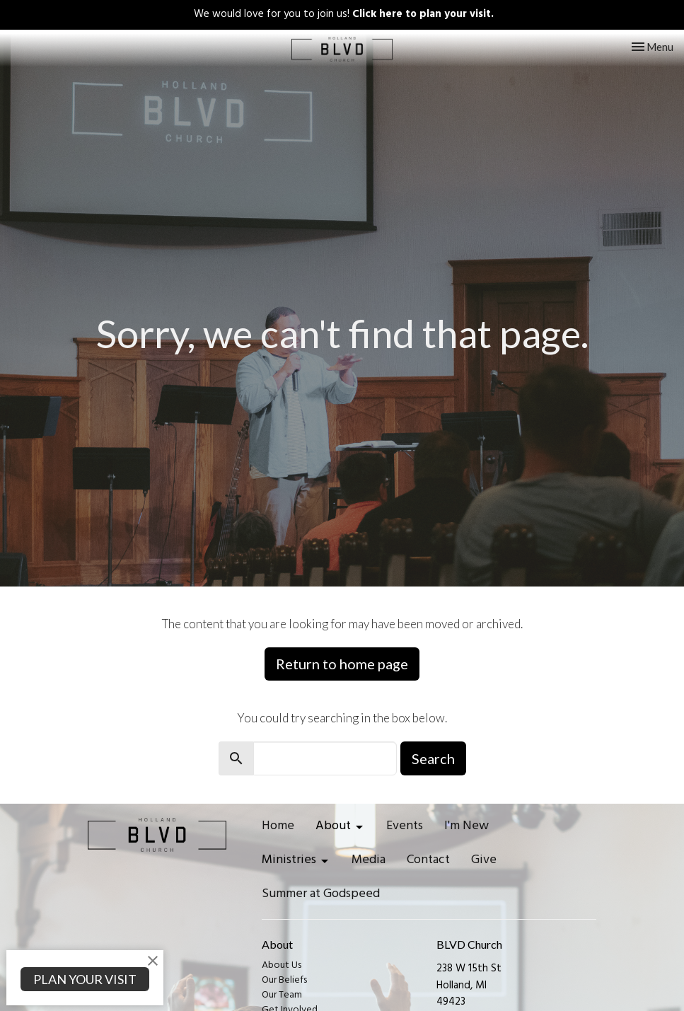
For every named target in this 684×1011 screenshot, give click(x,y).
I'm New (466, 828)
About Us (281, 966)
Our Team (282, 995)
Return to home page (342, 663)
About (340, 828)
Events (404, 828)
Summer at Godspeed (321, 896)
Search (433, 758)
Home (278, 828)
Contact (428, 862)
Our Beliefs (284, 980)
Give (484, 862)
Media (369, 862)
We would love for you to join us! (344, 15)
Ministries (296, 862)
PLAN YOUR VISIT (85, 979)
